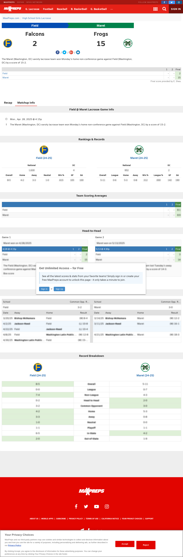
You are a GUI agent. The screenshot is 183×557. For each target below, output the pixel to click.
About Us (34, 518)
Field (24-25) (44, 158)
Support (149, 518)
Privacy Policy (76, 518)
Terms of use (92, 518)
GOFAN (20, 2)
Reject (146, 545)
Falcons (34, 34)
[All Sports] (112, 8)
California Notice (110, 518)
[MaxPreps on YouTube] (96, 506)
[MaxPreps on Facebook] (164, 2)
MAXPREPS (9, 2)
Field (34, 25)
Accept (125, 544)
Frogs (101, 34)
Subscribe (61, 518)
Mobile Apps (47, 518)
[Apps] (155, 8)
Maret (101, 25)
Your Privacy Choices (132, 518)
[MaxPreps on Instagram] (179, 2)
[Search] (164, 8)
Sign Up (59, 289)
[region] (91, 543)
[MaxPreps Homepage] (92, 491)
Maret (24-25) (139, 158)
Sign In (44, 289)
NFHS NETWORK (34, 2)
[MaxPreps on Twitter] (171, 2)
